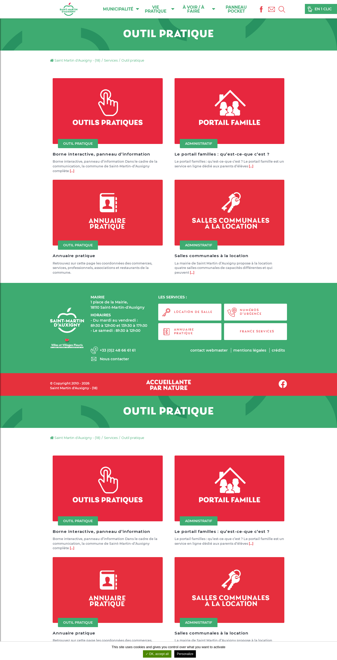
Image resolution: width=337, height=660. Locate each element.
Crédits (278, 350)
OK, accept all (157, 654)
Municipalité (121, 9)
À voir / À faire (199, 9)
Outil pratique (78, 144)
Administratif (198, 144)
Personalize (185, 654)
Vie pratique (160, 9)
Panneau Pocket (236, 9)
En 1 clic (323, 9)
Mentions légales (249, 350)
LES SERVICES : (172, 297)
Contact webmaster (208, 350)
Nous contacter (114, 359)
